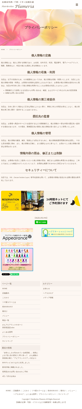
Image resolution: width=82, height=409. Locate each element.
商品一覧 (5, 320)
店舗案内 (5, 293)
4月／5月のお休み (9, 376)
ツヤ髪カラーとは (9, 302)
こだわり (5, 297)
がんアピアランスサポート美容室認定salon (12, 326)
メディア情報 (48, 297)
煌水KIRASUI (7, 307)
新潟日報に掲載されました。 (13, 367)
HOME (3, 49)
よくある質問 (7, 332)
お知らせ (46, 288)
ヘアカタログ (48, 293)
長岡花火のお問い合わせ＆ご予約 (15, 372)
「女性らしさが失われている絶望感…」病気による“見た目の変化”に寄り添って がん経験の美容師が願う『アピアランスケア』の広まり (20, 355)
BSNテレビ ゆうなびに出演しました (16, 363)
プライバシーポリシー (10, 337)
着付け (4, 311)
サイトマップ (7, 341)
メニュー (5, 316)
